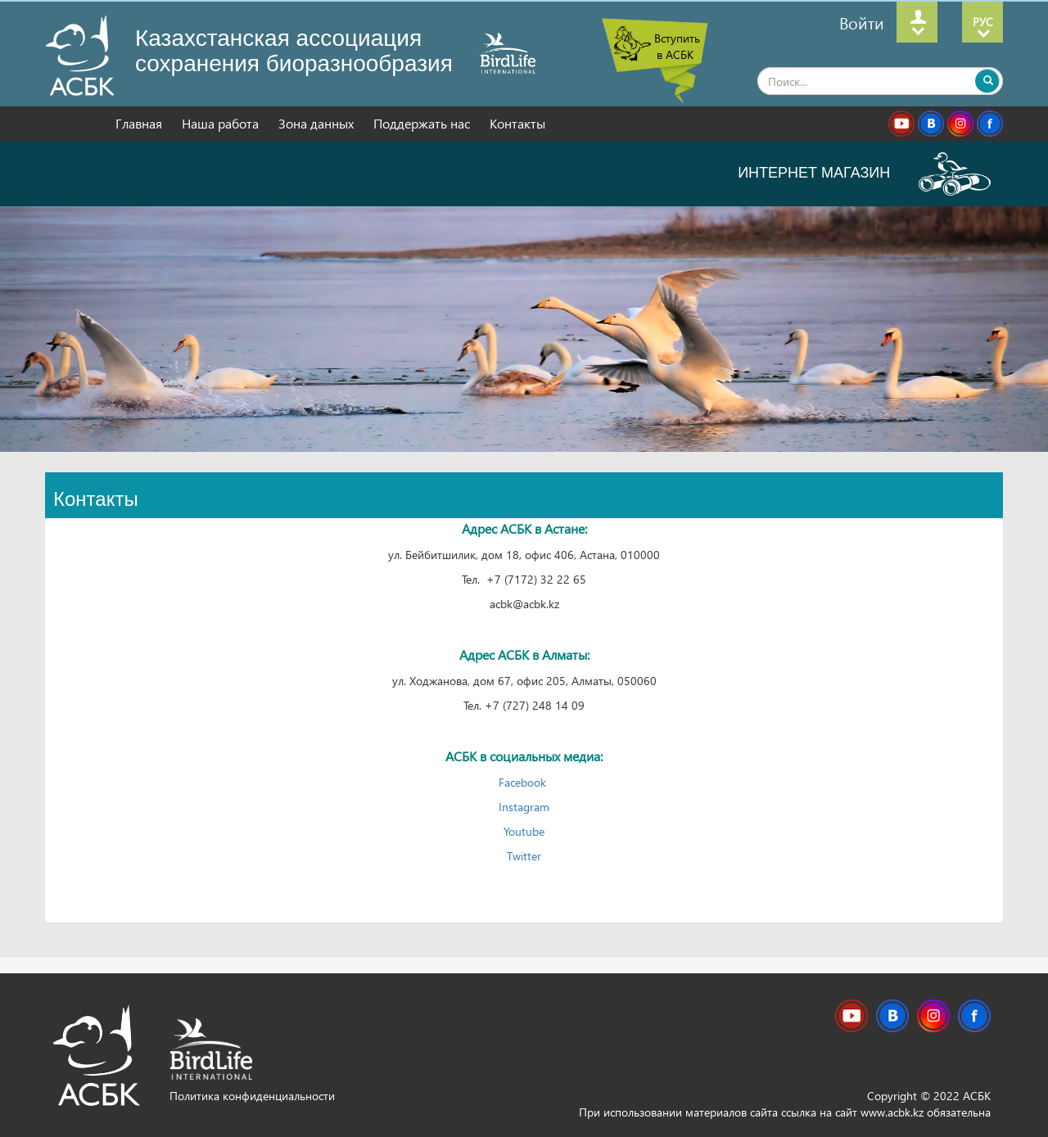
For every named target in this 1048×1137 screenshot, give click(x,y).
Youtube (524, 831)
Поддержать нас (423, 123)
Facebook (524, 782)
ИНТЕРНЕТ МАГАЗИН (864, 173)
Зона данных (317, 123)
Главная (140, 123)
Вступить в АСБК (677, 46)
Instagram (524, 806)
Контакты (517, 123)
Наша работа (222, 123)
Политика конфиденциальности (252, 1095)
